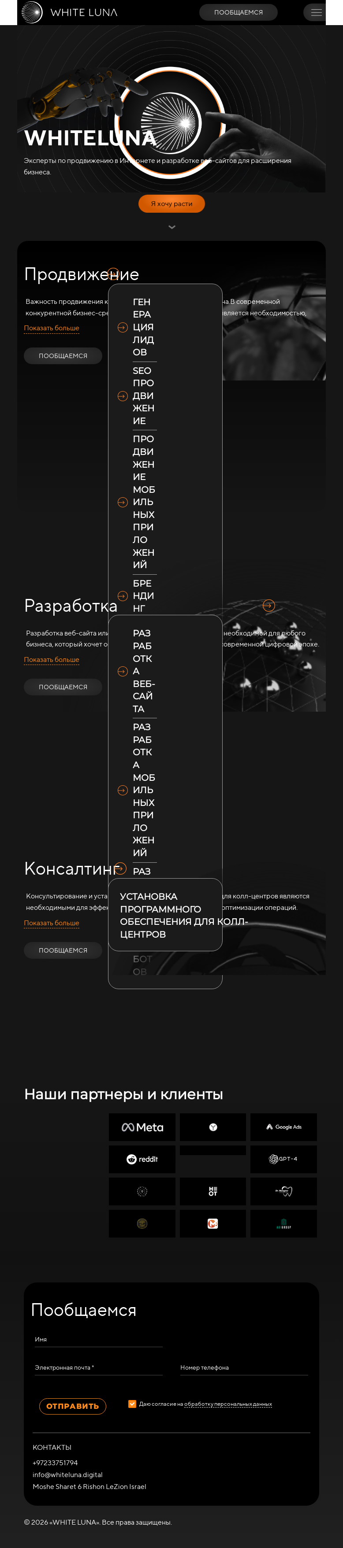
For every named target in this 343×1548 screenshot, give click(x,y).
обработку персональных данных (228, 1403)
